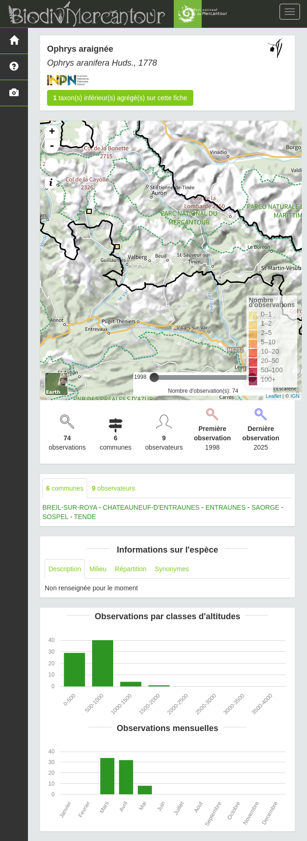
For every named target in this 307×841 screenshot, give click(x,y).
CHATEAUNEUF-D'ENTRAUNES (151, 507)
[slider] (154, 377)
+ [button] (52, 132)
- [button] (51, 146)
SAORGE (266, 507)
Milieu (98, 569)
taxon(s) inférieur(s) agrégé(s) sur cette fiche (120, 98)
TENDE (85, 516)
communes (64, 488)
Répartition (131, 569)
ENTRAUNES (225, 507)
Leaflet (273, 396)
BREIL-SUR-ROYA (69, 507)
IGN (295, 396)
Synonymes (172, 569)
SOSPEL (55, 516)
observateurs (113, 488)
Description (64, 569)
